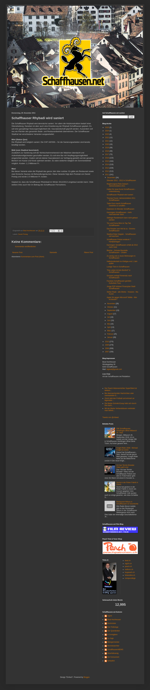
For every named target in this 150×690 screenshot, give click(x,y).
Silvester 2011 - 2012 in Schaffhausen (121, 180)
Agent (109, 616)
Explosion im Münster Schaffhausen (120, 209)
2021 (107, 141)
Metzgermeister (113, 642)
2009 (107, 345)
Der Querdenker (113, 631)
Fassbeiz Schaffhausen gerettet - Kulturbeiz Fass (119, 282)
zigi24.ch (128, 564)
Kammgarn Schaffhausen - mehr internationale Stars (119, 213)
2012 (107, 171)
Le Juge (110, 638)
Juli (108, 317)
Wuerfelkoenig (113, 653)
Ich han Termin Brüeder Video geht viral (125, 466)
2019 (107, 148)
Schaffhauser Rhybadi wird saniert (120, 195)
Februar (110, 334)
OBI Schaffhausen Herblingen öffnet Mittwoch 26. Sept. (126, 431)
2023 (107, 134)
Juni (109, 320)
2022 (107, 138)
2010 (107, 342)
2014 (107, 164)
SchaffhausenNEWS (115, 650)
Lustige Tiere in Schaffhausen (118, 267)
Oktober (110, 307)
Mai (108, 324)
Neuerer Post (17, 252)
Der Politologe (112, 627)
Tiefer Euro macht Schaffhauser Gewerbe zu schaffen (119, 204)
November (111, 304)
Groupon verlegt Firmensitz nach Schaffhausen (119, 277)
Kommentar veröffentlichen (25, 247)
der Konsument (113, 657)
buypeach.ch (130, 572)
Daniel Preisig (23, 234)
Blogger (86, 677)
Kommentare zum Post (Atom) (32, 257)
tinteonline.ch (130, 575)
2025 (107, 127)
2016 (107, 158)
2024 (107, 131)
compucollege (130, 578)
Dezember (111, 178)
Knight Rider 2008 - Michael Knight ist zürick (127, 449)
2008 (107, 348)
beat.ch (128, 561)
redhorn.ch (129, 569)
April (109, 327)
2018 (107, 151)
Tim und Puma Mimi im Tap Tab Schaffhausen (119, 224)
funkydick (111, 661)
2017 (107, 154)
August (110, 314)
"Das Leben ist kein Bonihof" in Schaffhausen (118, 271)
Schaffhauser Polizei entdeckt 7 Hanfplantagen (119, 240)
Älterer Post (88, 252)
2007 (107, 352)
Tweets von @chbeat (110, 417)
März (109, 331)
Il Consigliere (112, 635)
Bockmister (111, 623)
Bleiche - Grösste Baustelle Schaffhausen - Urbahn (117, 251)
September (111, 310)
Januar (110, 337)
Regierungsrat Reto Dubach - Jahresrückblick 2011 (118, 185)
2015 (107, 161)
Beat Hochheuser (114, 620)
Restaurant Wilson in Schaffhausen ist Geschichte (127, 503)
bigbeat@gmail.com (114, 369)
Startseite (53, 252)
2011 (107, 175)
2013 (107, 168)
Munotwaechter (113, 646)
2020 (107, 144)
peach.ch (128, 566)
